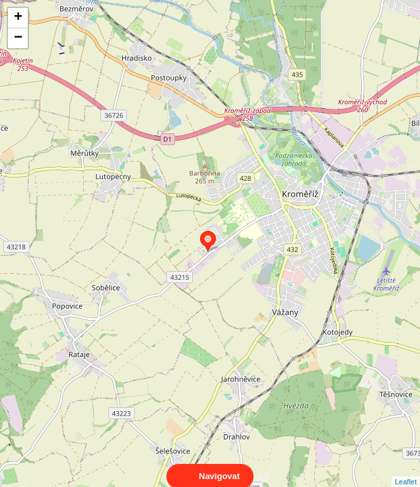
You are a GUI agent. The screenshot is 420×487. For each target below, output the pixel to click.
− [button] (18, 38)
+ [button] (18, 18)
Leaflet (406, 470)
